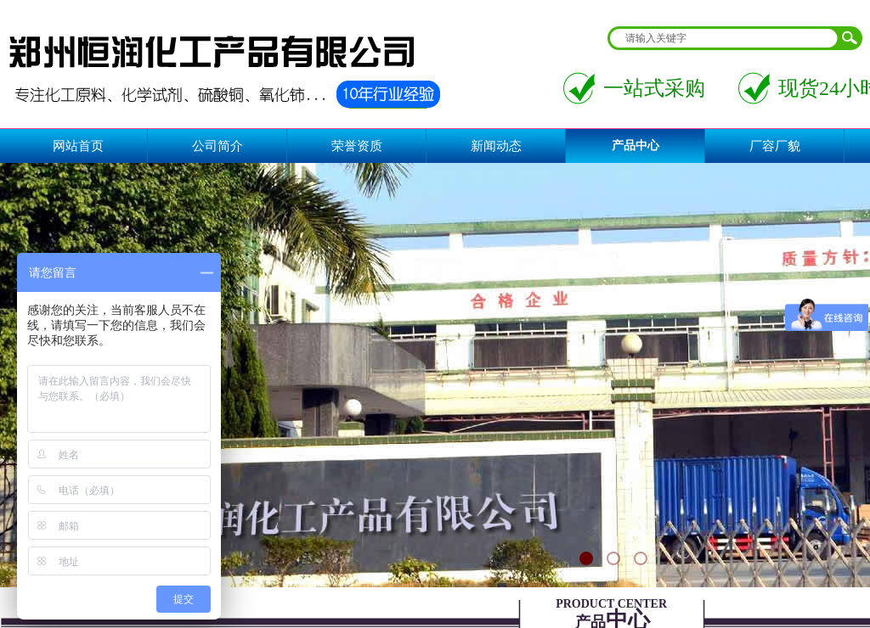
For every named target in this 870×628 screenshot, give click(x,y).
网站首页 (78, 146)
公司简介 (217, 146)
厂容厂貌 (774, 146)
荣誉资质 (356, 146)
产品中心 (635, 145)
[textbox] (724, 38)
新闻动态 (496, 146)
